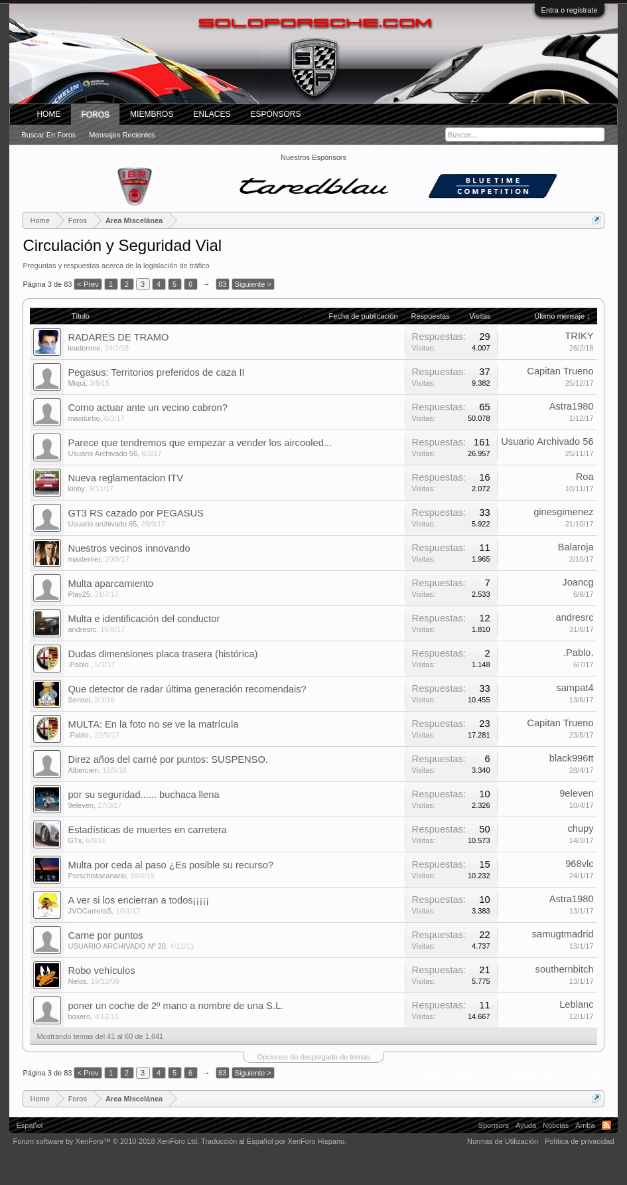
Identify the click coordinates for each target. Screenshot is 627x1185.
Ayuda (526, 1125)
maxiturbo (84, 418)
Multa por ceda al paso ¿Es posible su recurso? (170, 865)
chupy (580, 828)
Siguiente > (253, 284)
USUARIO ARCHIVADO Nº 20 (116, 946)
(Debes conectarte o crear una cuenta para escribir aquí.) (511, 1073)
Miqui (76, 383)
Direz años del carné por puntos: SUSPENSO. (167, 759)
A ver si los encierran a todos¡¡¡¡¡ (138, 900)
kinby (76, 489)
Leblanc (576, 1004)
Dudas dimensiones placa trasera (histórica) (162, 654)
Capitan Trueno (560, 371)
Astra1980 (571, 406)
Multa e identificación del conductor (144, 618)
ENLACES (211, 114)
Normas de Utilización (502, 1141)
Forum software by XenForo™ (106, 1141)
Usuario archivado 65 (102, 524)
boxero (79, 1016)
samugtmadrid (563, 934)
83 (222, 284)
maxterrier (84, 559)
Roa (585, 476)
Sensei (79, 700)
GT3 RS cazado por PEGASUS (135, 513)
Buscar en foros (48, 135)
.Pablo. (79, 665)
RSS (606, 1125)
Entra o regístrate (569, 10)
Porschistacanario (96, 876)
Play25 (79, 594)
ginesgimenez (563, 512)
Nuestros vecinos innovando (129, 548)
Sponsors (493, 1125)
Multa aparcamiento (110, 583)
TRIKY (579, 336)
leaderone (84, 348)
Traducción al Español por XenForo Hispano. (273, 1141)
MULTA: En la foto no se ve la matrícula (153, 724)
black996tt (571, 758)
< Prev (87, 284)
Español (29, 1125)
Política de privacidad (579, 1141)
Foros (95, 114)
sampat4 (574, 687)
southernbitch (564, 969)
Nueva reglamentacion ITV (125, 478)
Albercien (83, 770)
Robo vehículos (101, 970)
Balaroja (576, 547)
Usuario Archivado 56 (102, 453)
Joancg (577, 582)
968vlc (579, 863)
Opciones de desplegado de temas (313, 1057)
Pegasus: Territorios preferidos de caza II (156, 372)
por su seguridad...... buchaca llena (143, 794)
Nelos (77, 981)
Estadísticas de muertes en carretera (147, 830)
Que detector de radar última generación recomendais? (187, 689)
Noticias (556, 1125)
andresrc (82, 629)
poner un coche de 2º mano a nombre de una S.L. (175, 1005)
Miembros (151, 114)
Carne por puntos (105, 935)
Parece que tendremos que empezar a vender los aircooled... (200, 442)
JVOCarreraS (89, 911)
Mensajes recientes (122, 135)
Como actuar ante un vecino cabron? (147, 407)
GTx (75, 840)
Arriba (584, 1125)
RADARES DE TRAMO (118, 337)
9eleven (81, 805)
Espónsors (275, 114)
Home (48, 114)
